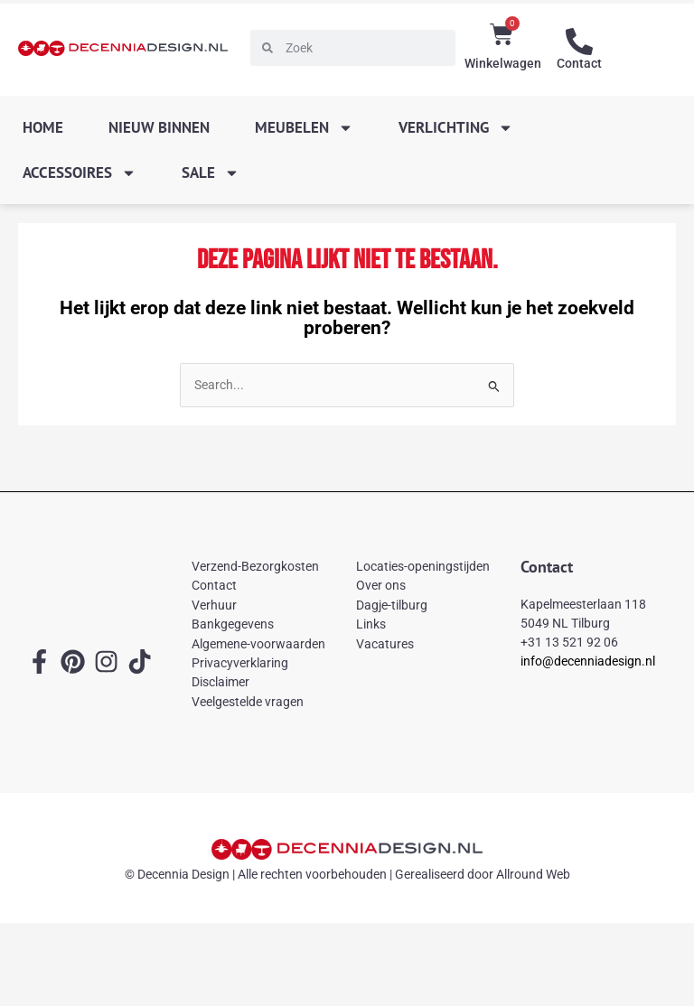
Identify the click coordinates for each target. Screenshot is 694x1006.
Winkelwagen (502, 63)
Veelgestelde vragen (248, 701)
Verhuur (214, 605)
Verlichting (456, 127)
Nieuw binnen (159, 127)
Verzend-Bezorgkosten (255, 566)
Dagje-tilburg (391, 605)
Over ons (381, 585)
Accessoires (79, 173)
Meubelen (304, 127)
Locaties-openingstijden (423, 566)
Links (371, 624)
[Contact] (579, 41)
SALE (210, 173)
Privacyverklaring (240, 663)
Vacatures (385, 644)
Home (43, 127)
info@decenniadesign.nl (587, 661)
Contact (579, 63)
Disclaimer (220, 682)
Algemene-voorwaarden (258, 644)
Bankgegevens (233, 624)
